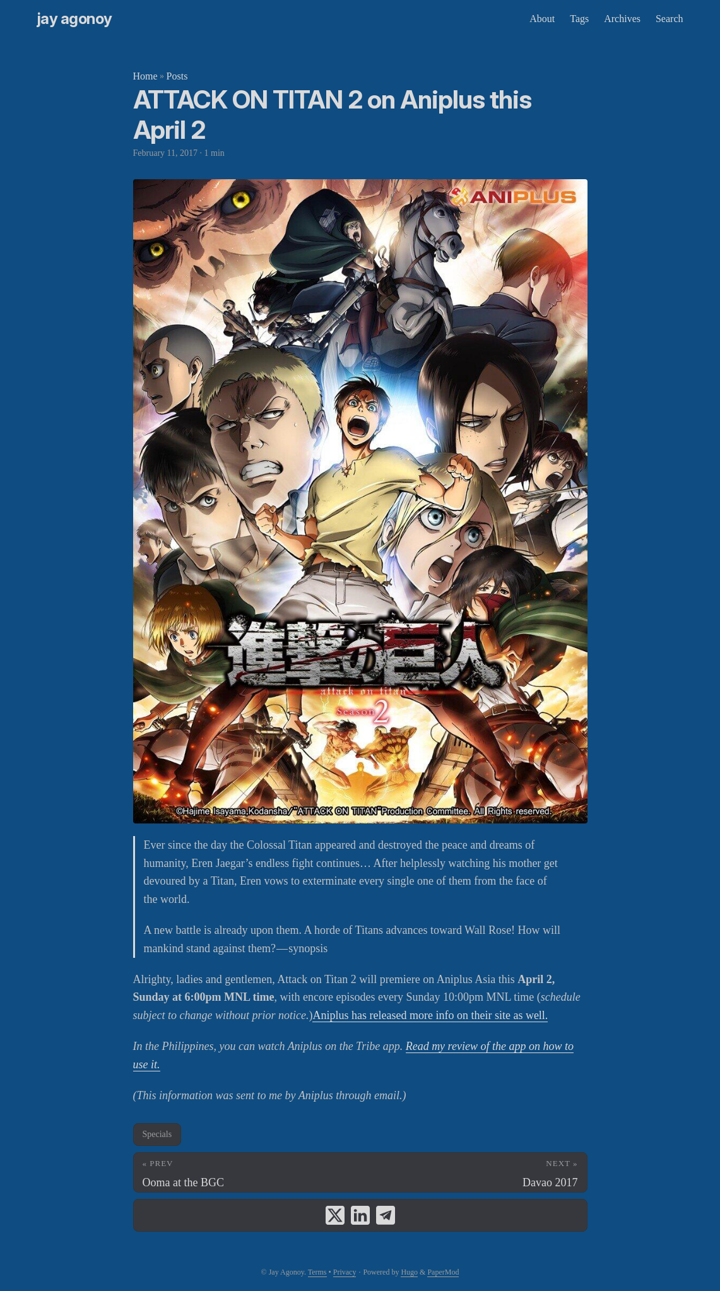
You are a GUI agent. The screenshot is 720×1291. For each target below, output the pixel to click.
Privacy (345, 1272)
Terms (317, 1272)
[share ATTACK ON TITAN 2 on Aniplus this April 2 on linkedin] (360, 1215)
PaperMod (443, 1272)
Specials (157, 1134)
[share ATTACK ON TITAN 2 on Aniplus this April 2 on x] (335, 1215)
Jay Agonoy (74, 18)
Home (145, 76)
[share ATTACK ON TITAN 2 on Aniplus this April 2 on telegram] (385, 1215)
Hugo (409, 1272)
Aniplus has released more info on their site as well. (430, 1015)
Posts (177, 76)
